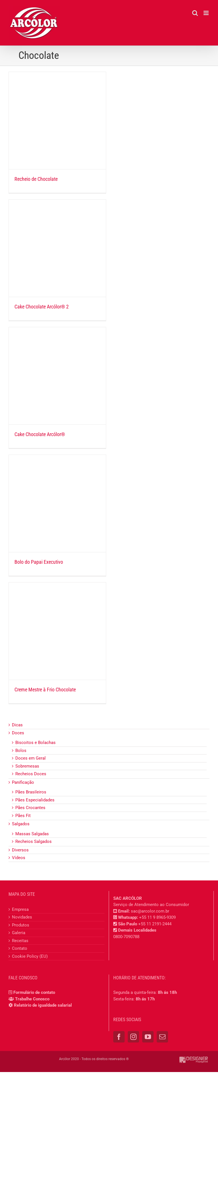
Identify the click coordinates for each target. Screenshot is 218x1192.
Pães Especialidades (34, 800)
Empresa (20, 909)
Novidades (22, 917)
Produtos (20, 925)
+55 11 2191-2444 (154, 923)
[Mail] (162, 1036)
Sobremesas (27, 766)
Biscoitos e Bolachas (35, 742)
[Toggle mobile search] (195, 13)
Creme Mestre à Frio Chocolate (45, 690)
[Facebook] (119, 1036)
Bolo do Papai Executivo (38, 562)
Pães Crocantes (30, 807)
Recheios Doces (30, 773)
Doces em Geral (30, 758)
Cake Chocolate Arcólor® (39, 434)
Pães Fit (23, 815)
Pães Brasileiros (30, 792)
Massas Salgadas (32, 833)
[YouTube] (148, 1036)
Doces (18, 732)
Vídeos (18, 857)
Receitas (20, 940)
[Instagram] (133, 1036)
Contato (19, 948)
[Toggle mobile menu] (206, 13)
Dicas (17, 724)
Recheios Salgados (33, 841)
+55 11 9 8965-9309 (157, 917)
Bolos (20, 750)
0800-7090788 (126, 936)
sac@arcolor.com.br (150, 911)
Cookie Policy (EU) (30, 956)
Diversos (20, 850)
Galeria (18, 932)
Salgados (21, 823)
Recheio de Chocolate (36, 179)
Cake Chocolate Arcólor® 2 (41, 307)
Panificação (23, 782)
